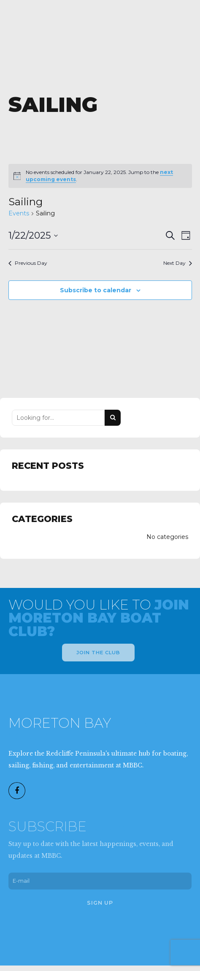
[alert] (100, 176)
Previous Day (27, 263)
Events (18, 213)
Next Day (177, 263)
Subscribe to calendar (95, 290)
